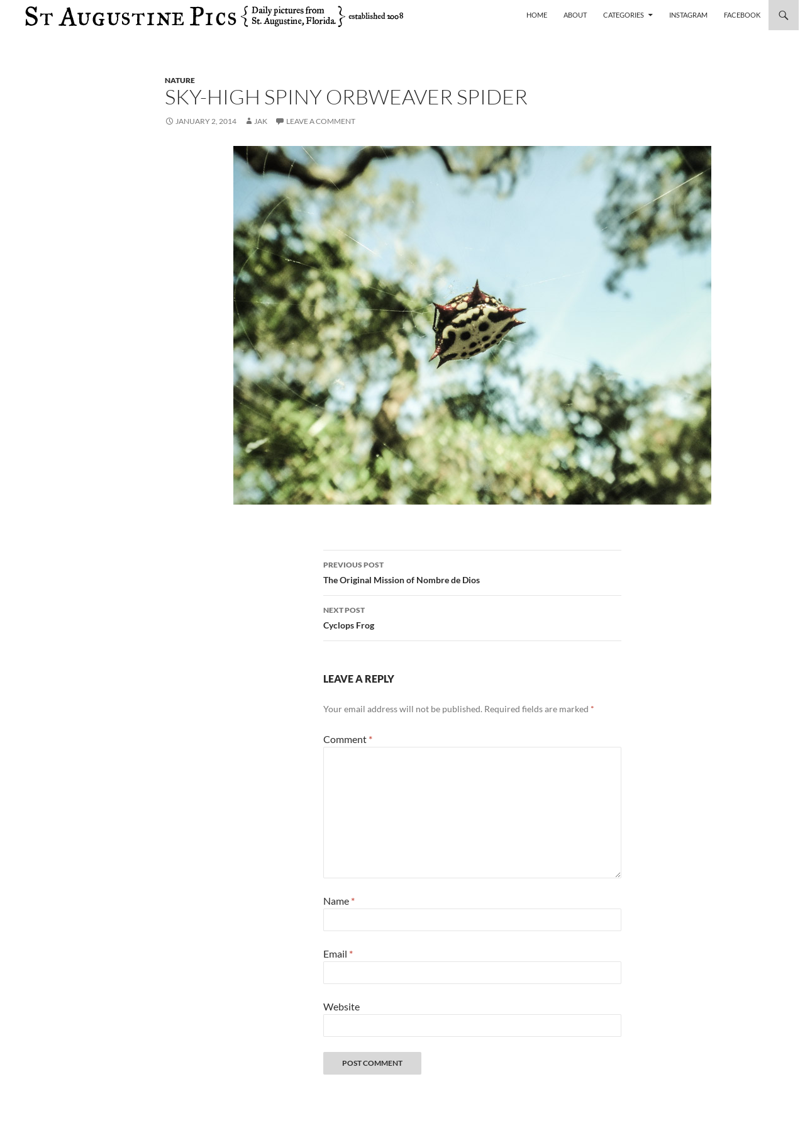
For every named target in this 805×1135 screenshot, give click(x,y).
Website (341, 1006)
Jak (260, 121)
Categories (623, 15)
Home (536, 15)
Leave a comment (320, 121)
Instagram (688, 15)
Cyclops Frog (472, 616)
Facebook (742, 15)
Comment (347, 739)
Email (338, 953)
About (575, 15)
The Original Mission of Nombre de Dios (472, 571)
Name (339, 901)
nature (180, 80)
